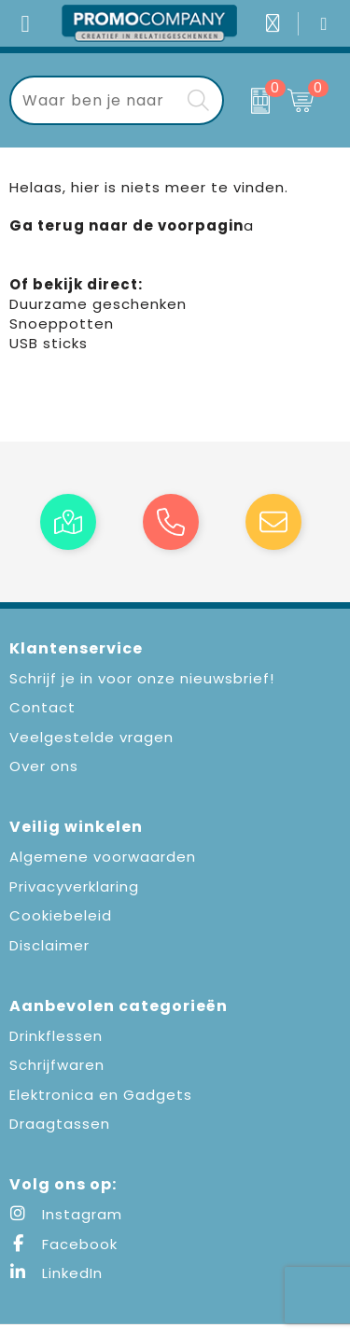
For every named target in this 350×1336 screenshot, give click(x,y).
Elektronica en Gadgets (100, 1094)
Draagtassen (59, 1123)
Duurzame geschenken (98, 304)
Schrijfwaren (57, 1065)
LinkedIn (56, 1273)
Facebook (63, 1244)
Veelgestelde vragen (91, 737)
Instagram (65, 1214)
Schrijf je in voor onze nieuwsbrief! (141, 678)
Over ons (43, 766)
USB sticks (48, 343)
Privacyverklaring (74, 886)
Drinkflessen (56, 1036)
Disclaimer (49, 945)
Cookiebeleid (60, 915)
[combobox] (95, 100)
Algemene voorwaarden (102, 856)
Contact (42, 707)
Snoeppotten (61, 323)
